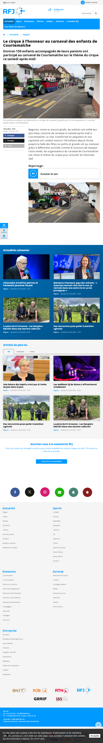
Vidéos (50, 21)
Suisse (5, 516)
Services (60, 21)
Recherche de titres (10, 584)
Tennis (55, 543)
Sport (19, 21)
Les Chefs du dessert (15, 26)
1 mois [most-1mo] (32, 352)
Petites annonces (59, 593)
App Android (87, 492)
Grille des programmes (11, 589)
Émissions (29, 21)
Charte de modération (11, 665)
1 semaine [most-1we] (20, 352)
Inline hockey (58, 552)
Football (56, 512)
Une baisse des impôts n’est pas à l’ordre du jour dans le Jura (25, 385)
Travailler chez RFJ (9, 652)
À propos (6, 634)
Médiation (6, 661)
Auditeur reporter (9, 543)
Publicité (6, 648)
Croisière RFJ (73, 21)
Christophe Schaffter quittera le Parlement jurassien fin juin (20, 284)
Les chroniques (8, 580)
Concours (6, 620)
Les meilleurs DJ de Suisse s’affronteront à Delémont (75, 385)
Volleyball (56, 525)
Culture (5, 530)
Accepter (95, 736)
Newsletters (59, 492)
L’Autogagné (7, 606)
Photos (40, 21)
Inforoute (56, 597)
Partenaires (7, 657)
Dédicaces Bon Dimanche (12, 593)
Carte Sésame (8, 643)
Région (26, 34)
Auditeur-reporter (89, 3)
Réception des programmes (13, 639)
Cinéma (56, 580)
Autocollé (6, 611)
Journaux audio (8, 534)
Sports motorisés (59, 547)
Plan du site (32, 716)
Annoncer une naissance (12, 597)
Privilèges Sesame (59, 584)
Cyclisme (56, 530)
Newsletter (7, 674)
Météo (55, 589)
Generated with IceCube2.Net (29, 721)
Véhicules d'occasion (60, 575)
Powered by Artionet (10, 721)
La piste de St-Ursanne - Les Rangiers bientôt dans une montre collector (23, 327)
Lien (8, 146)
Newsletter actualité (10, 547)
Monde (5, 521)
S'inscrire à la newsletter (51, 461)
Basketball (56, 521)
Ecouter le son (43, 174)
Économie (6, 525)
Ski (54, 534)
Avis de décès (58, 606)
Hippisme (56, 539)
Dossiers (6, 539)
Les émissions (8, 575)
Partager (9, 135)
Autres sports (58, 556)
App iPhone (73, 492)
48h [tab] (8, 352)
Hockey (55, 516)
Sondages (6, 615)
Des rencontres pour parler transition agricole (74, 327)
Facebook (15, 492)
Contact (5, 670)
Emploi (55, 602)
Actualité (9, 21)
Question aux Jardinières (12, 602)
